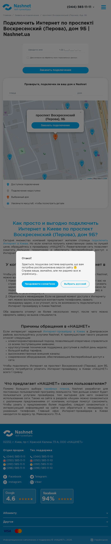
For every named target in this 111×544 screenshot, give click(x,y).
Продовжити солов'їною (40, 284)
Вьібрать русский (75, 284)
